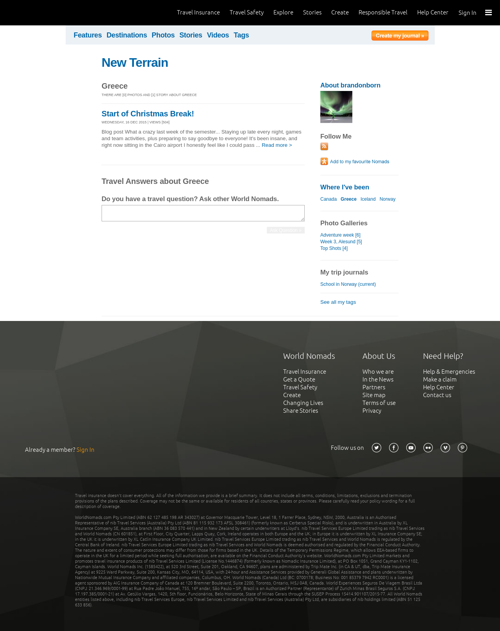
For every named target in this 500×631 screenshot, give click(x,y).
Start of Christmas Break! (148, 113)
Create (340, 12)
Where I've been (344, 187)
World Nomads (41, 12)
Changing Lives (303, 402)
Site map (374, 395)
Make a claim (440, 379)
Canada (328, 199)
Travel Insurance (198, 12)
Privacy (371, 410)
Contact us (437, 395)
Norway (388, 199)
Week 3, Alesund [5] (341, 241)
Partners (373, 387)
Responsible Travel (383, 12)
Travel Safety (247, 12)
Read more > (277, 145)
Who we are (378, 371)
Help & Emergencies (449, 371)
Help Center (432, 12)
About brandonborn (350, 85)
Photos (163, 35)
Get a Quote (299, 379)
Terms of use (379, 402)
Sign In (468, 12)
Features (88, 35)
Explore (283, 12)
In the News (377, 379)
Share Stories (300, 410)
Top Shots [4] (334, 248)
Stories (312, 12)
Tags (241, 35)
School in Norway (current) (348, 284)
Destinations (127, 35)
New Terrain (135, 62)
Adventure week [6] (340, 235)
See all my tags (338, 302)
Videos (218, 35)
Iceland (368, 199)
